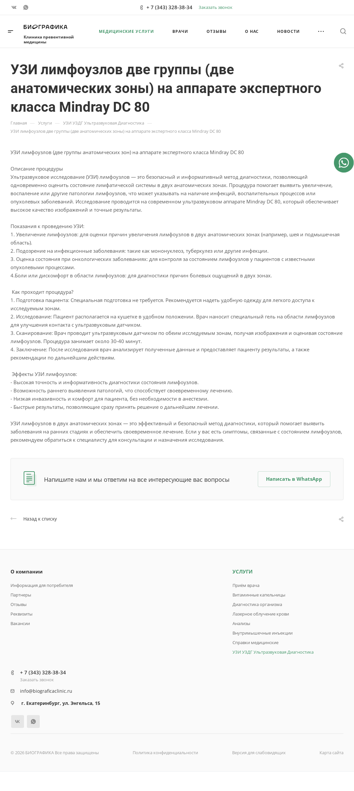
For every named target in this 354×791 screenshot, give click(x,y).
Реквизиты (22, 614)
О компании (27, 571)
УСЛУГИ (242, 571)
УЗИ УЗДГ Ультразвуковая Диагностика (273, 652)
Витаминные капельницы (258, 595)
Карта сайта (331, 753)
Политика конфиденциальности (165, 753)
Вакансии (20, 623)
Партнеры (21, 595)
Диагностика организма (257, 604)
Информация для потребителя (42, 585)
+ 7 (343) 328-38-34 (169, 7)
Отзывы (19, 604)
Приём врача (245, 585)
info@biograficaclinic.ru (46, 691)
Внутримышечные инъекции (262, 633)
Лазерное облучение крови (260, 614)
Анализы (241, 623)
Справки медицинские (255, 642)
